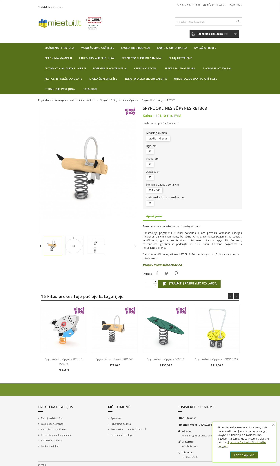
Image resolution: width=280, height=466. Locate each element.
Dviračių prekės (205, 45)
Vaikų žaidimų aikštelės (97, 45)
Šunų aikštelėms (180, 55)
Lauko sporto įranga (172, 45)
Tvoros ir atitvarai (217, 65)
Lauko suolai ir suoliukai (96, 55)
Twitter (166, 270)
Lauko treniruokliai (135, 45)
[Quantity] (149, 280)
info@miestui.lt (75, 4)
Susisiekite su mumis (228, 4)
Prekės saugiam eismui (180, 65)
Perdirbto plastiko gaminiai (141, 55)
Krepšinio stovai (145, 65)
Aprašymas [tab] (154, 213)
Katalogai (90, 86)
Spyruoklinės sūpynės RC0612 (166, 356)
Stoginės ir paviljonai (60, 86)
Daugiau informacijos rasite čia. (162, 262)
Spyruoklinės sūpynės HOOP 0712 (216, 356)
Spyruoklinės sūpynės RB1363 (115, 356)
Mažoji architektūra (59, 45)
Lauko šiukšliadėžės (103, 76)
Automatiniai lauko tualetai (65, 65)
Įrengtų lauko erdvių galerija (145, 76)
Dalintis (157, 270)
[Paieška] (208, 19)
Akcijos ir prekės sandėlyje (63, 76)
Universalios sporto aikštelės (195, 76)
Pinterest (176, 270)
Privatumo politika (120, 421)
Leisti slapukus (244, 455)
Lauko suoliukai (50, 443)
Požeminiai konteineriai (110, 65)
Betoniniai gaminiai (58, 55)
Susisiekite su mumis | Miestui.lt (128, 426)
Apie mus (207, 4)
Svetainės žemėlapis (122, 432)
